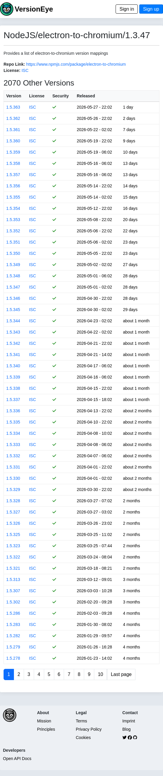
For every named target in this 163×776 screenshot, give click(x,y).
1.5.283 (13, 624)
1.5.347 (13, 287)
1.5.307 (13, 590)
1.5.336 (13, 410)
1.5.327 (13, 512)
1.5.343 (13, 332)
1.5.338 (13, 388)
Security (60, 96)
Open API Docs (17, 758)
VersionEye (34, 9)
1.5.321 (13, 568)
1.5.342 (13, 343)
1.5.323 (13, 545)
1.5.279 (13, 647)
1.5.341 (13, 354)
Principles (46, 729)
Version (13, 96)
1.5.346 (13, 298)
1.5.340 (13, 365)
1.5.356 (13, 185)
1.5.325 (13, 534)
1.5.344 (13, 320)
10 (100, 674)
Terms (81, 721)
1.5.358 (13, 163)
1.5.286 (13, 613)
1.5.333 (13, 444)
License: (12, 70)
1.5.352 (13, 230)
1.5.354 (13, 208)
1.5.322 (13, 557)
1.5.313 (13, 579)
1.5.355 (13, 197)
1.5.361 (13, 129)
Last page (121, 674)
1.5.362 (13, 118)
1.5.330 (13, 478)
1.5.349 (13, 264)
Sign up (151, 9)
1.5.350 (13, 253)
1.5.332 (13, 455)
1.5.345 (13, 309)
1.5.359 (13, 152)
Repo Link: (14, 64)
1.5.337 (13, 399)
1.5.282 (13, 635)
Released (86, 96)
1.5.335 (13, 422)
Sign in (126, 9)
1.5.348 (13, 275)
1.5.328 (13, 500)
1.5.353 (13, 219)
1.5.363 (13, 107)
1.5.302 (13, 602)
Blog (126, 729)
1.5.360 (13, 141)
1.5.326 (13, 523)
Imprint (128, 721)
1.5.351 (13, 242)
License (36, 96)
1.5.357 (13, 174)
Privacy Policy (89, 729)
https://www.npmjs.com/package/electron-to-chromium (76, 64)
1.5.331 (13, 467)
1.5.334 (13, 433)
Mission (44, 721)
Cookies (83, 737)
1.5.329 (13, 489)
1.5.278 (13, 658)
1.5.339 (13, 377)
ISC (25, 70)
